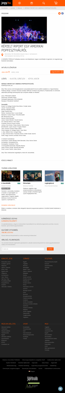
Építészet (4, 340)
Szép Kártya (45, 362)
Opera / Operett (5, 267)
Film (46, 269)
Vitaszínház (26, 313)
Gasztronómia (49, 265)
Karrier (40, 368)
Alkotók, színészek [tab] (17, 79)
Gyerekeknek (5, 338)
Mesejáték (26, 267)
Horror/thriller (48, 334)
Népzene (3, 265)
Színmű (25, 288)
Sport (25, 324)
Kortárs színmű (27, 279)
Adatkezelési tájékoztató (54, 360)
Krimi (24, 292)
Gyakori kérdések (11, 362)
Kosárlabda (26, 327)
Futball (25, 338)
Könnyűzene (4, 275)
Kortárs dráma (27, 283)
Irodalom (25, 300)
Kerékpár (25, 336)
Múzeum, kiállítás (8, 324)
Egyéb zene (4, 271)
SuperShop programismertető (39, 365)
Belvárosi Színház (28, 186)
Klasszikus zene (5, 262)
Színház (26, 259)
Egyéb (25, 262)
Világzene (4, 273)
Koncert (47, 263)
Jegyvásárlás (55, 72)
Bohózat (25, 294)
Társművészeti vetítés (51, 338)
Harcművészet (27, 333)
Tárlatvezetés (5, 333)
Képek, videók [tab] (33, 79)
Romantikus (48, 336)
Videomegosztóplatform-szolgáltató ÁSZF (33, 360)
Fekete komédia (27, 298)
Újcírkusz (25, 305)
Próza (24, 284)
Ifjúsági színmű (27, 290)
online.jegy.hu (7, 233)
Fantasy (47, 350)
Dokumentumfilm (49, 342)
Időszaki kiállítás (6, 327)
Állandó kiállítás (5, 331)
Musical (25, 265)
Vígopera (25, 317)
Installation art (5, 344)
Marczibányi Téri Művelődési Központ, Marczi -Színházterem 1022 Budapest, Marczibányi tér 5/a (21, 55)
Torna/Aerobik (27, 329)
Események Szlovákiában (29, 368)
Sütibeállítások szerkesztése (52, 368)
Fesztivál (49, 259)
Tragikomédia (27, 315)
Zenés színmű (27, 277)
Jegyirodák (54, 362)
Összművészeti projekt (51, 262)
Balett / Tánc (26, 269)
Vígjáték (25, 263)
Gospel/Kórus (5, 283)
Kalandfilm (48, 344)
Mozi (46, 324)
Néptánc (25, 309)
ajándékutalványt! (9, 221)
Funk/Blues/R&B (6, 281)
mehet (50, 249)
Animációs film (49, 331)
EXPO (3, 342)
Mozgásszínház (27, 296)
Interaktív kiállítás (6, 336)
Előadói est (26, 281)
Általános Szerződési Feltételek (11, 360)
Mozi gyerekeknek (50, 348)
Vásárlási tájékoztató (24, 362)
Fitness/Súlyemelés (28, 334)
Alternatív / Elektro (6, 286)
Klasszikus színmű (28, 286)
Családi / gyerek (5, 263)
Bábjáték (25, 273)
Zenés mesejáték (28, 302)
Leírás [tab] (4, 79)
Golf (24, 331)
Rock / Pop (4, 269)
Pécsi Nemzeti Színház (51, 186)
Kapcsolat (34, 362)
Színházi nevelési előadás (30, 304)
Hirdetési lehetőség (24, 365)
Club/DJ (3, 284)
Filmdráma (48, 329)
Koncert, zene (7, 259)
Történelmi (4, 329)
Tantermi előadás (28, 307)
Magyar (32, 371)
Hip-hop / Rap (5, 279)
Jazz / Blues (4, 277)
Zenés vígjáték (27, 311)
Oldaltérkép (53, 365)
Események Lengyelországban (11, 368)
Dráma (25, 275)
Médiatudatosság (11, 365)
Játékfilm (47, 340)
